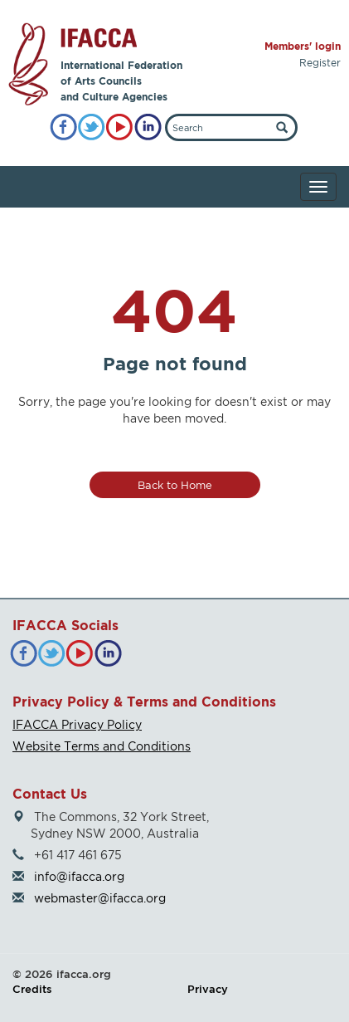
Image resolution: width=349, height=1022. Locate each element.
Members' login (302, 46)
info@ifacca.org (79, 876)
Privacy (207, 989)
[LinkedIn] (148, 127)
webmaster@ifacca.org (100, 898)
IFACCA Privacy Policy (77, 724)
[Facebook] (63, 127)
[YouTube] (119, 127)
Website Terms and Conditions (101, 746)
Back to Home (175, 485)
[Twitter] (91, 127)
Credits (32, 989)
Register (320, 62)
